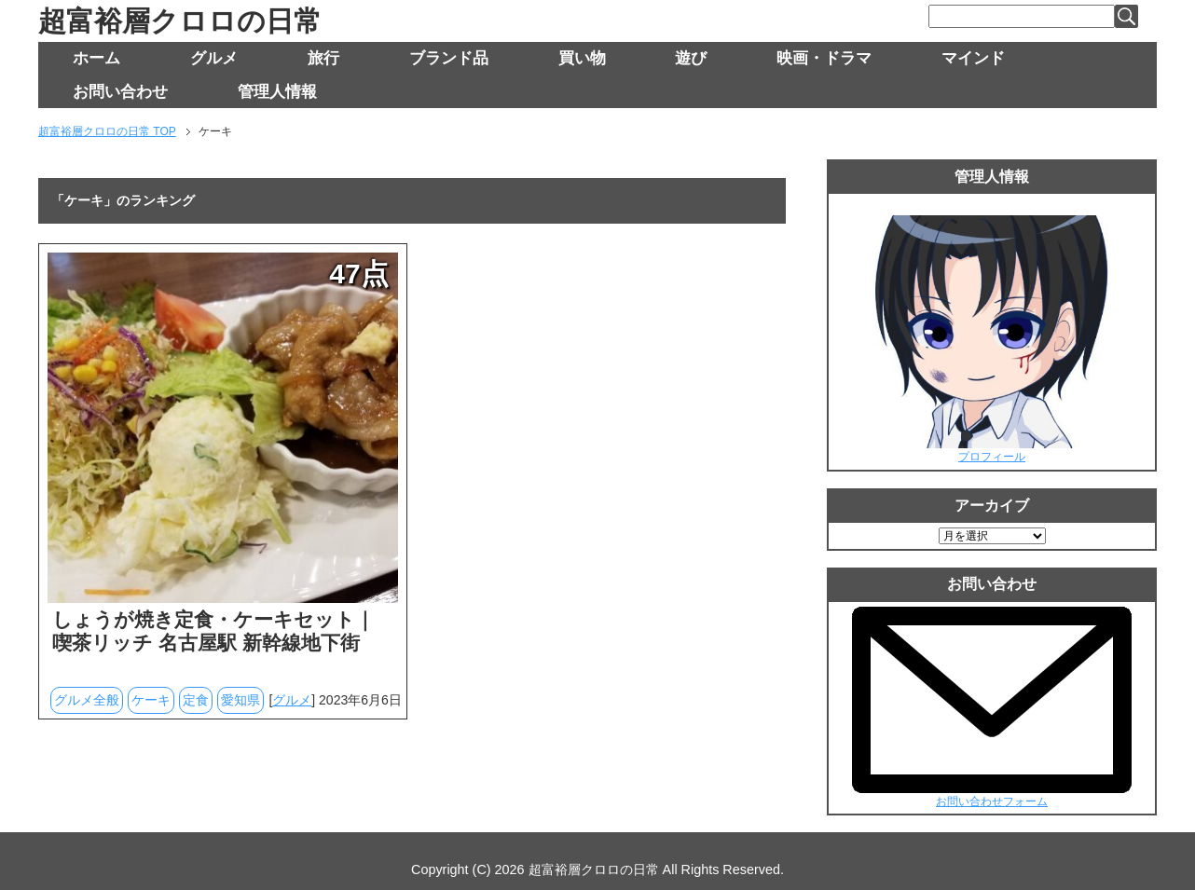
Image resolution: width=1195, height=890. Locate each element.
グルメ (214, 58)
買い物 (582, 58)
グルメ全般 (86, 699)
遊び (691, 58)
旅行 (323, 58)
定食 (196, 699)
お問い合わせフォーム (992, 801)
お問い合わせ (120, 92)
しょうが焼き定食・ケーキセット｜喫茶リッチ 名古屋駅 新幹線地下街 (213, 631)
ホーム (96, 58)
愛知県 (240, 699)
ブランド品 (448, 58)
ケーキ (151, 699)
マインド (973, 58)
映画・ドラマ (824, 58)
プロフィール (991, 456)
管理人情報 (277, 92)
